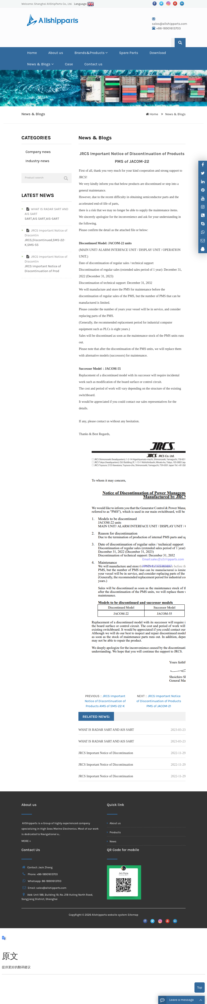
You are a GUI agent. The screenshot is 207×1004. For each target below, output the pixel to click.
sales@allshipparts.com (169, 24)
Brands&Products (91, 53)
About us (55, 53)
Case (69, 64)
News (111, 841)
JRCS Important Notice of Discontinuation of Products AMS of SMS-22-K (105, 701)
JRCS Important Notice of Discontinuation (105, 753)
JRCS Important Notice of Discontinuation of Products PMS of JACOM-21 (159, 701)
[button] (106, 53)
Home (32, 53)
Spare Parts (128, 53)
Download (158, 53)
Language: (84, 3)
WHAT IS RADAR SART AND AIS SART (106, 729)
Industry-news (37, 161)
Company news (38, 152)
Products (114, 832)
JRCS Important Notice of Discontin (46, 233)
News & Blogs (40, 64)
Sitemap (133, 914)
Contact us (93, 64)
